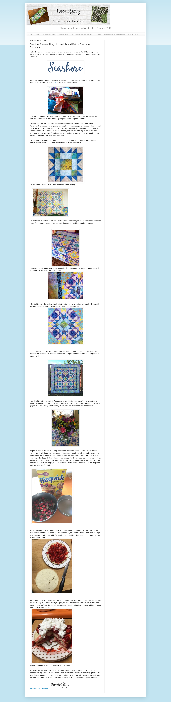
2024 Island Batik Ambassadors (82, 34)
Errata (99, 34)
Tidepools (64, 140)
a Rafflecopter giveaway (39, 688)
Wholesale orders (49, 34)
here (54, 83)
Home (30, 34)
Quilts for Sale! (63, 34)
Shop (37, 34)
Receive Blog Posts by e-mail (114, 34)
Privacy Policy (133, 34)
